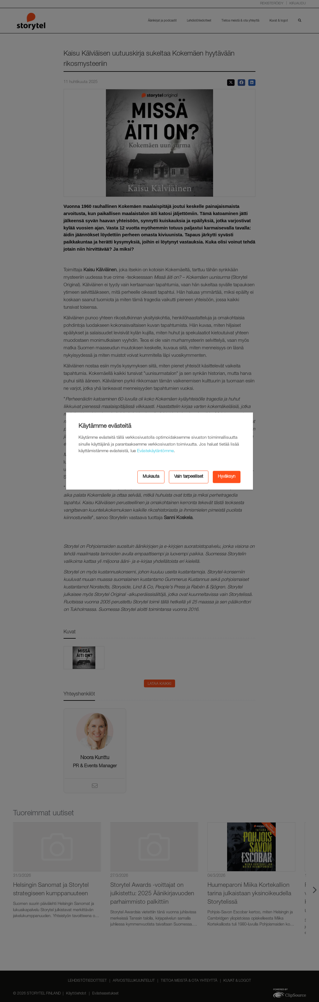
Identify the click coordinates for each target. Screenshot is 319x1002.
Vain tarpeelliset (188, 477)
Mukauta (151, 477)
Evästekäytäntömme (155, 451)
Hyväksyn (227, 477)
